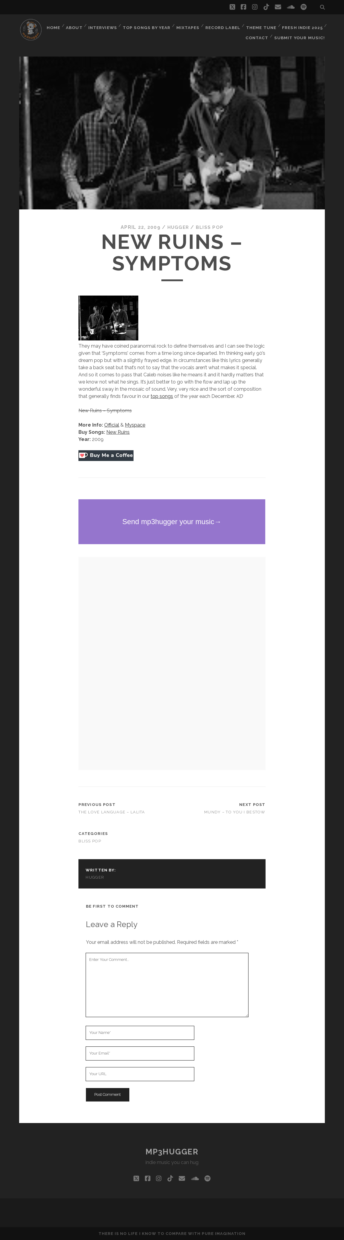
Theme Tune (307, 25)
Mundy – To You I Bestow (234, 812)
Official (111, 425)
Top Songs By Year (193, 25)
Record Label (269, 25)
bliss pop (210, 227)
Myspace (135, 425)
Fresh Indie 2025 (221, 33)
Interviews (148, 25)
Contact (259, 33)
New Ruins (118, 432)
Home (97, 25)
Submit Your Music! (301, 33)
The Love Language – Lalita (111, 812)
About (119, 25)
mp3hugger (172, 1151)
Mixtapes (234, 25)
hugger (177, 227)
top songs (162, 396)
